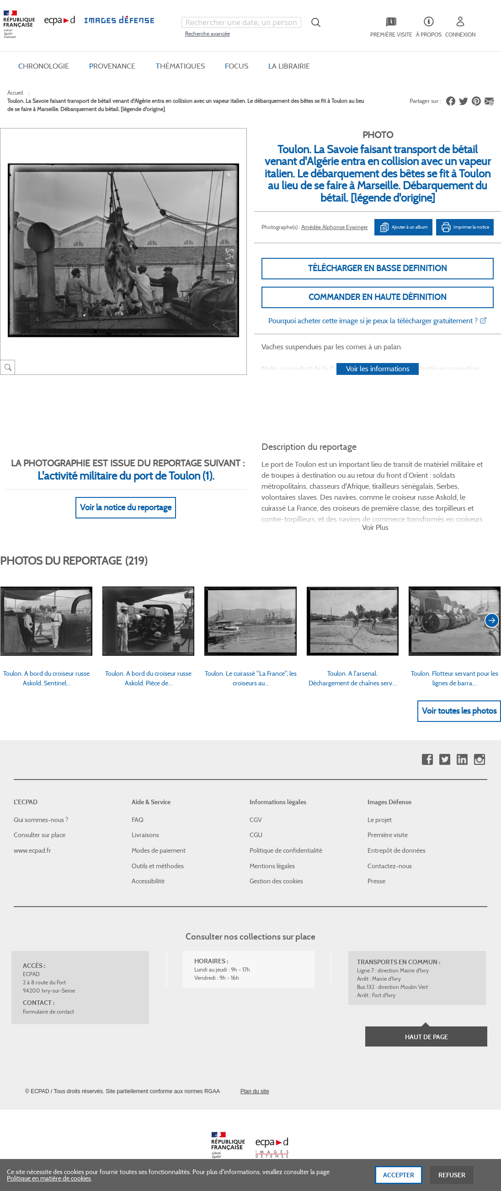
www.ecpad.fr (32, 850)
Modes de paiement (159, 850)
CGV (256, 820)
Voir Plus (375, 527)
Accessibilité (148, 881)
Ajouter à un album (403, 227)
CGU (256, 835)
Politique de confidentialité (286, 850)
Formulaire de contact (48, 1011)
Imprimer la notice (465, 227)
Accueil (15, 92)
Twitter (444, 759)
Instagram (479, 759)
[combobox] (241, 22)
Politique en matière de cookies (49, 1185)
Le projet (380, 820)
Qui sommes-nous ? (41, 820)
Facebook (427, 759)
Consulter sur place (39, 835)
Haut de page (426, 1037)
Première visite (388, 835)
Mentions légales (272, 866)
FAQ (138, 820)
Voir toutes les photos (459, 711)
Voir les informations (378, 368)
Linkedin (462, 759)
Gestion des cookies (276, 881)
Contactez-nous (390, 866)
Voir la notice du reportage (125, 507)
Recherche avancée (207, 33)
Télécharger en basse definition (377, 268)
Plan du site (254, 1091)
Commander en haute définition (378, 297)
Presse (376, 881)
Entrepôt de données (397, 850)
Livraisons (145, 835)
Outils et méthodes (158, 866)
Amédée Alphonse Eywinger (334, 227)
